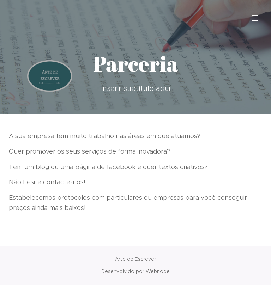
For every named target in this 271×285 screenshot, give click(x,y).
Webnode (158, 271)
